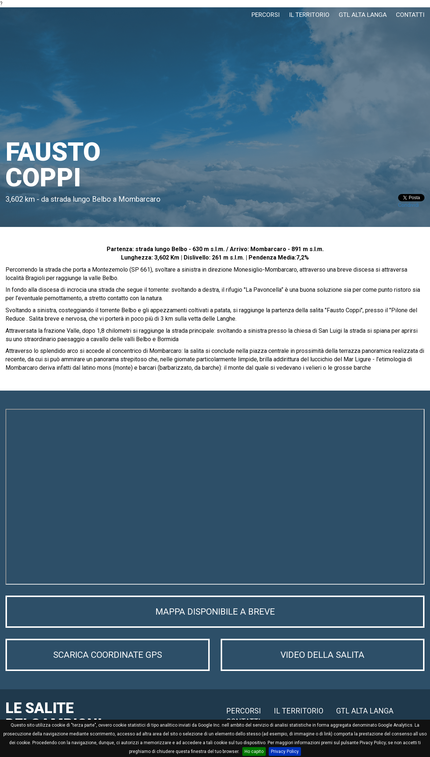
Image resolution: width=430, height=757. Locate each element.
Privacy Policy (285, 751)
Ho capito (254, 751)
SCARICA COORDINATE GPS (107, 655)
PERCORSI (265, 14)
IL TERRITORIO (309, 14)
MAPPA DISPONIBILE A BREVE (215, 612)
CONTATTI (410, 14)
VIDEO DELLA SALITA (322, 655)
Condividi (408, 205)
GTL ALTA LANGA (363, 14)
